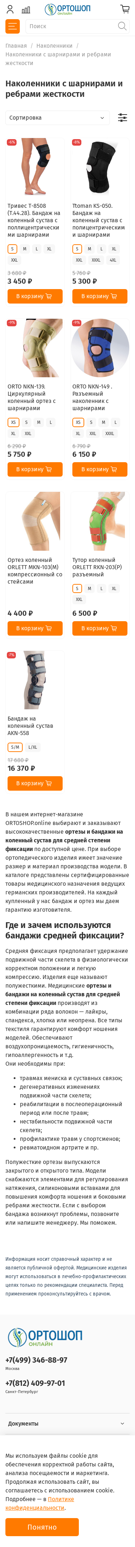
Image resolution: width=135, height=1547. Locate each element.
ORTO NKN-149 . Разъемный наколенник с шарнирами (92, 397)
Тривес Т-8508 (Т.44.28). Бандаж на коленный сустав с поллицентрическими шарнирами (34, 220)
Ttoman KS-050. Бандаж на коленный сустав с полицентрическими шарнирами (98, 220)
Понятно (42, 1527)
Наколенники (54, 45)
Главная (16, 45)
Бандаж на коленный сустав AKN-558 (30, 725)
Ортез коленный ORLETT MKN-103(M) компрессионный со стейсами (35, 571)
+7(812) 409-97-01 (35, 1383)
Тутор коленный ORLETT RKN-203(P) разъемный (97, 567)
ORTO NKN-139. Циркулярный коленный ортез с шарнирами (32, 397)
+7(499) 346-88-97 (36, 1360)
